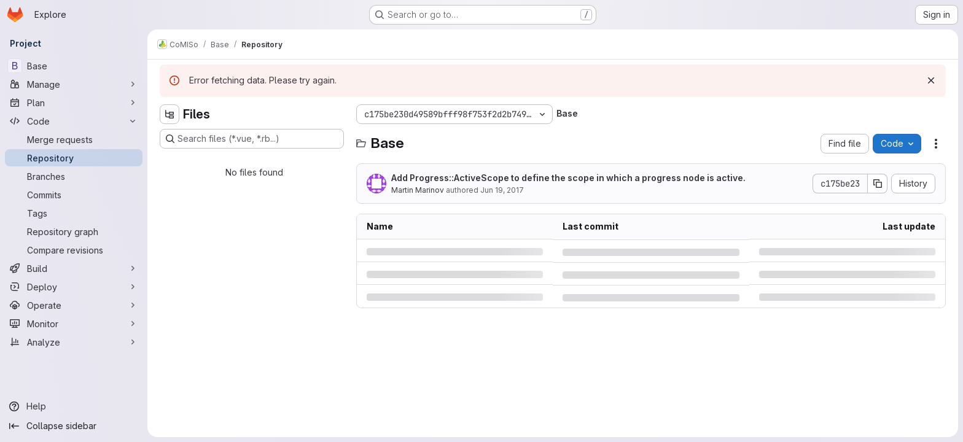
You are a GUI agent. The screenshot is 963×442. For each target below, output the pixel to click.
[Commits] (73, 194)
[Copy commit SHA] (877, 183)
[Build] (73, 268)
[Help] (73, 406)
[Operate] (73, 305)
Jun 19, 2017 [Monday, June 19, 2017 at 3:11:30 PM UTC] (502, 190)
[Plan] (73, 102)
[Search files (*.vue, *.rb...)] (252, 139)
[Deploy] (73, 286)
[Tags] (73, 213)
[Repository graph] (73, 231)
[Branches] (73, 176)
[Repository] (73, 157)
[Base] (73, 65)
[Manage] (73, 84)
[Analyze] (73, 342)
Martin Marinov (417, 190)
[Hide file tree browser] (169, 114)
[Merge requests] (73, 139)
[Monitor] (73, 323)
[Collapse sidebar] (73, 426)
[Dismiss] (931, 80)
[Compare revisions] (73, 249)
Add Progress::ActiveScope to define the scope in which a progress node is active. (568, 178)
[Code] (73, 121)
